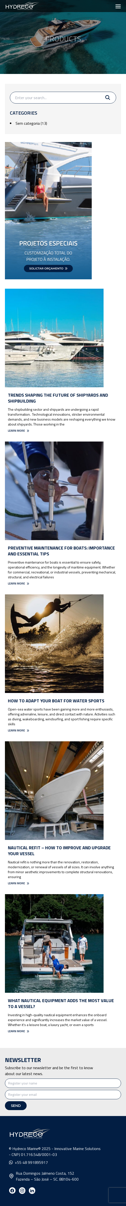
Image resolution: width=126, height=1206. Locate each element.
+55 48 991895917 (28, 1162)
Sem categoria (28, 123)
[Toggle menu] (118, 6)
